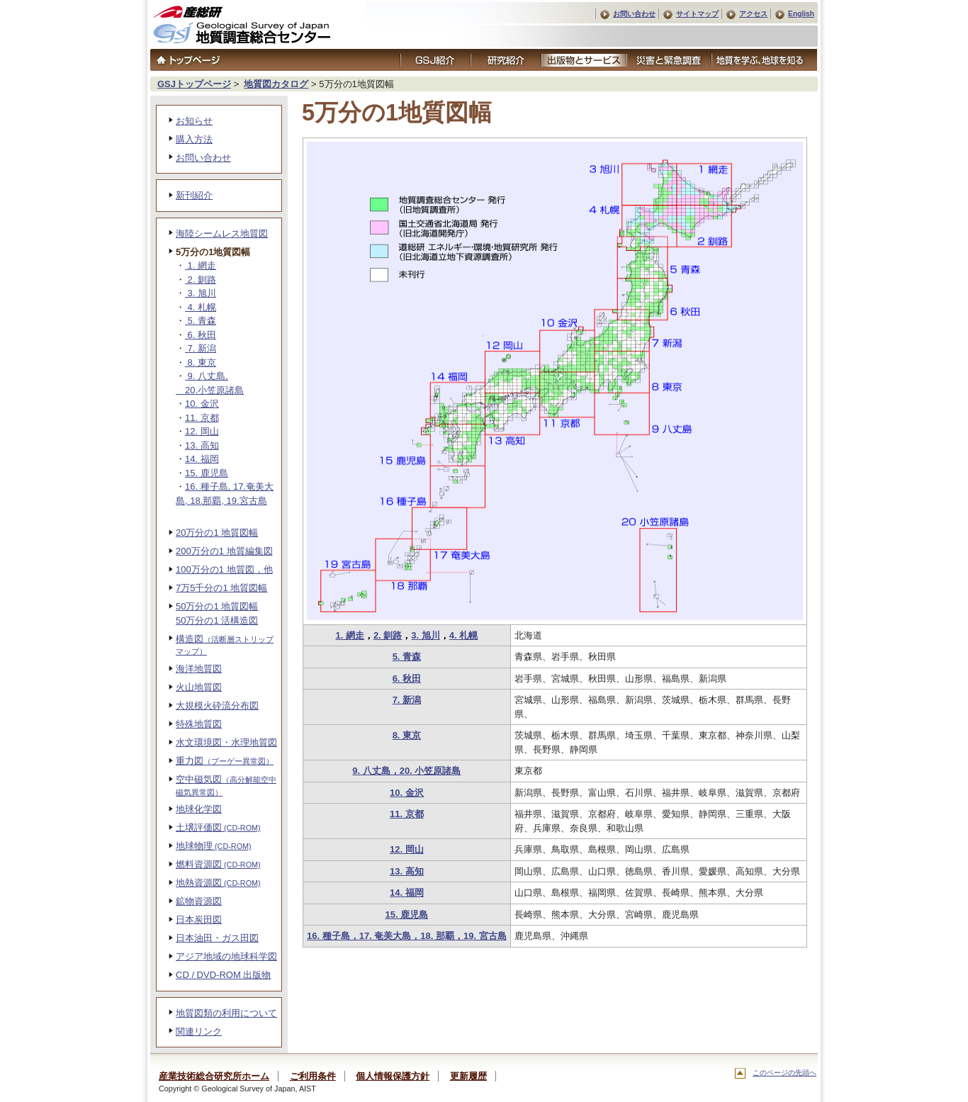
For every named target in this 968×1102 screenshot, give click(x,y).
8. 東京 (407, 735)
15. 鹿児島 (407, 914)
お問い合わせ (634, 14)
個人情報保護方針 (392, 1076)
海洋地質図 (199, 668)
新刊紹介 (194, 195)
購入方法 (194, 139)
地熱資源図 (218, 882)
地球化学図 (199, 809)
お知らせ (194, 121)
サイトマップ (697, 14)
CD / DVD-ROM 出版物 (223, 974)
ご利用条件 (313, 1076)
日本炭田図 (199, 919)
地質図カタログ (276, 84)
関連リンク (199, 1031)
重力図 (225, 760)
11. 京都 (407, 814)
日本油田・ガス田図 (217, 938)
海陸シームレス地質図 (222, 233)
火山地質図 (199, 687)
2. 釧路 (387, 635)
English (801, 14)
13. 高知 (407, 871)
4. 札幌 (463, 635)
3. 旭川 (425, 635)
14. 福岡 (407, 892)
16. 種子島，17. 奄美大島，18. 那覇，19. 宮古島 (407, 935)
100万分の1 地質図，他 (224, 569)
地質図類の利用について (226, 1013)
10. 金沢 (407, 792)
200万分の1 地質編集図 (224, 551)
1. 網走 (349, 635)
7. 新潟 (407, 700)
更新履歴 (468, 1076)
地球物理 (214, 845)
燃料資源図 (218, 864)
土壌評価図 (218, 827)
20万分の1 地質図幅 (217, 532)
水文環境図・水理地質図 (226, 742)
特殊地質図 (199, 724)
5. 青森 (407, 656)
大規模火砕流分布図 (217, 705)
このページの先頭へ (784, 1072)
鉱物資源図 (199, 901)
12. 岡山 (407, 849)
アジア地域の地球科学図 (226, 956)
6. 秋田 (407, 678)
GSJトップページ (194, 84)
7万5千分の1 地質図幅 (221, 588)
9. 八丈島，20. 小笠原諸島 (406, 770)
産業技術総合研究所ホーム (214, 1076)
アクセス (753, 14)
